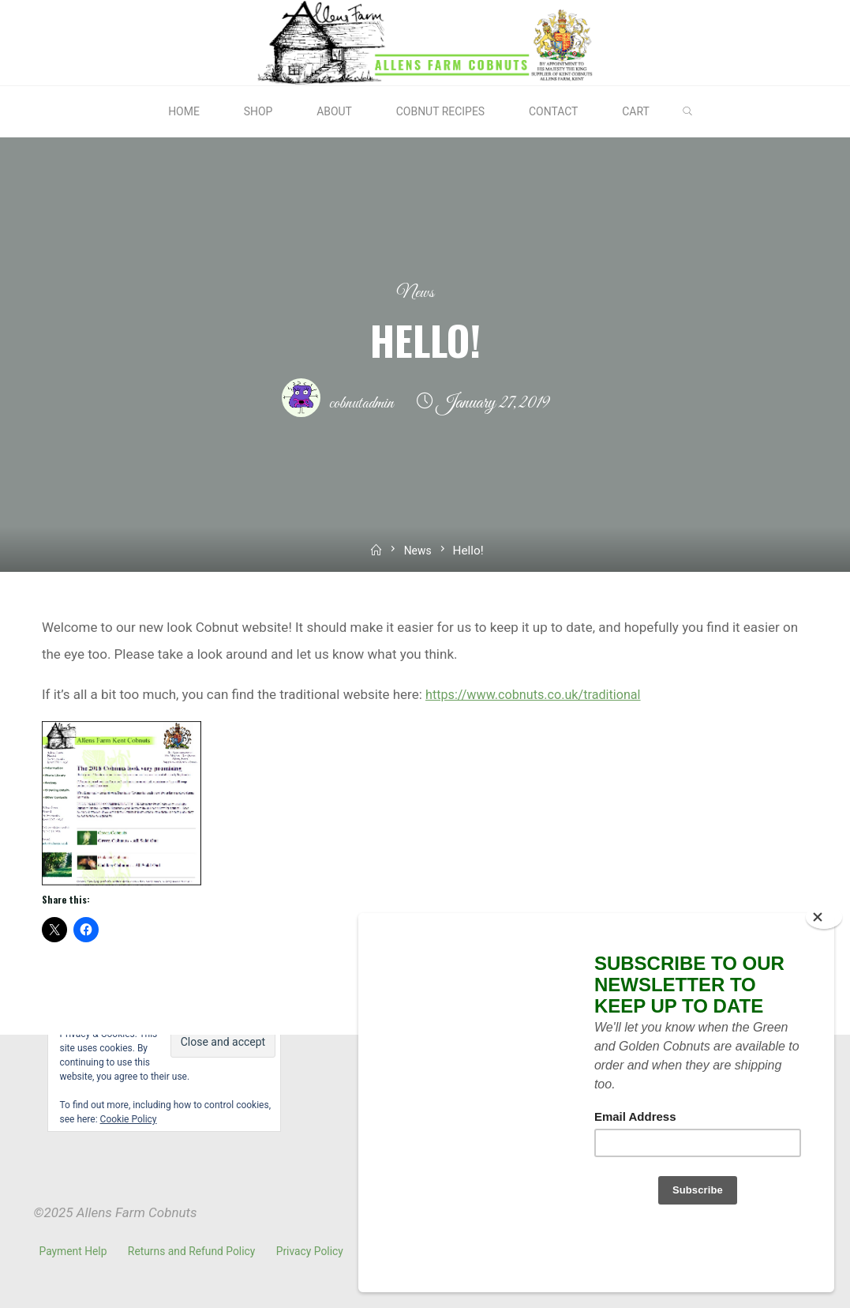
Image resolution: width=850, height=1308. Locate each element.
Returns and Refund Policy (194, 1250)
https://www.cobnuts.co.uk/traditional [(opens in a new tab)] (538, 693)
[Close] (824, 971)
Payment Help (74, 1250)
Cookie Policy (128, 1119)
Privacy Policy (315, 1250)
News (415, 292)
